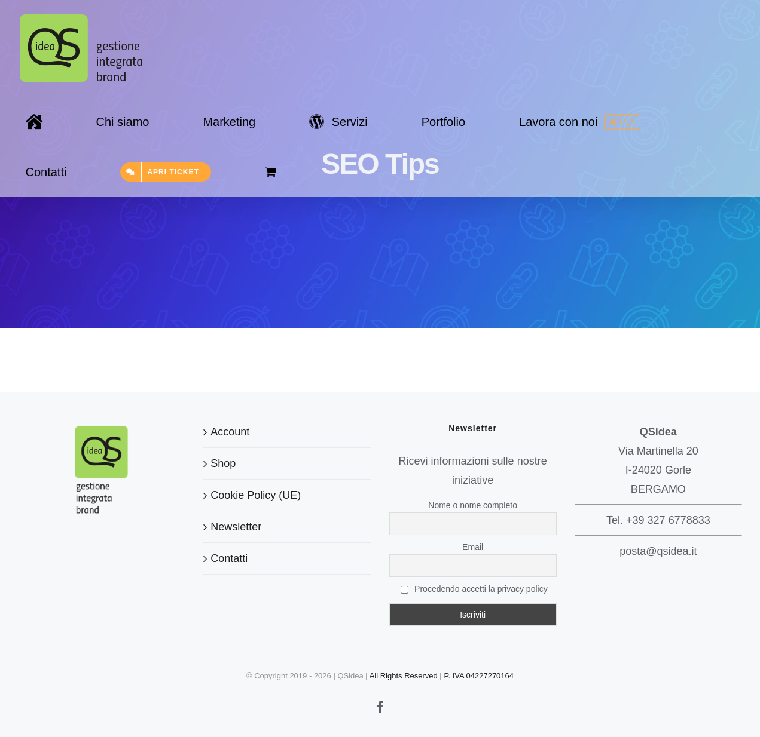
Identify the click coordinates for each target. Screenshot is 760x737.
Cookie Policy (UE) (255, 495)
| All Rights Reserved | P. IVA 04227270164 (439, 675)
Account (229, 432)
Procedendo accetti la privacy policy (474, 589)
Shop (223, 463)
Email (472, 547)
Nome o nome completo (472, 505)
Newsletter (235, 527)
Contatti (229, 558)
